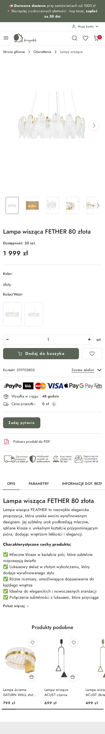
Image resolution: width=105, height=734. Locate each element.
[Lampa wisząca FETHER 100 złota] (12, 314)
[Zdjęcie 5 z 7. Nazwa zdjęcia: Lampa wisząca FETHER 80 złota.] (93, 205)
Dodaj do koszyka (41, 353)
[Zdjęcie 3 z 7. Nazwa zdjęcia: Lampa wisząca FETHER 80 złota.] (52, 205)
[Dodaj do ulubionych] (92, 353)
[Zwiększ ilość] (89, 340)
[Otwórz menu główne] (6, 38)
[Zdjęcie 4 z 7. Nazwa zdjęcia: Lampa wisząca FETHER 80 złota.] (73, 205)
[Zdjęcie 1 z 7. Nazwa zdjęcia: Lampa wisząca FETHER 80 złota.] (12, 205)
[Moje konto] (85, 26)
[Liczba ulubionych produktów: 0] (85, 38)
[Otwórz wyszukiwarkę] (74, 38)
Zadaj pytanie (21, 422)
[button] (94, 126)
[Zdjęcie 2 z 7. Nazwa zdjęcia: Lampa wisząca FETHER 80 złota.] (32, 205)
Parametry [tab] (39, 483)
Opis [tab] (11, 483)
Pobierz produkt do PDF (26, 442)
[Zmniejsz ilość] (7, 340)
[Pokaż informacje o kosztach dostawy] (54, 404)
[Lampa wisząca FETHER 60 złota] (34, 314)
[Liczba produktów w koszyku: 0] (96, 38)
